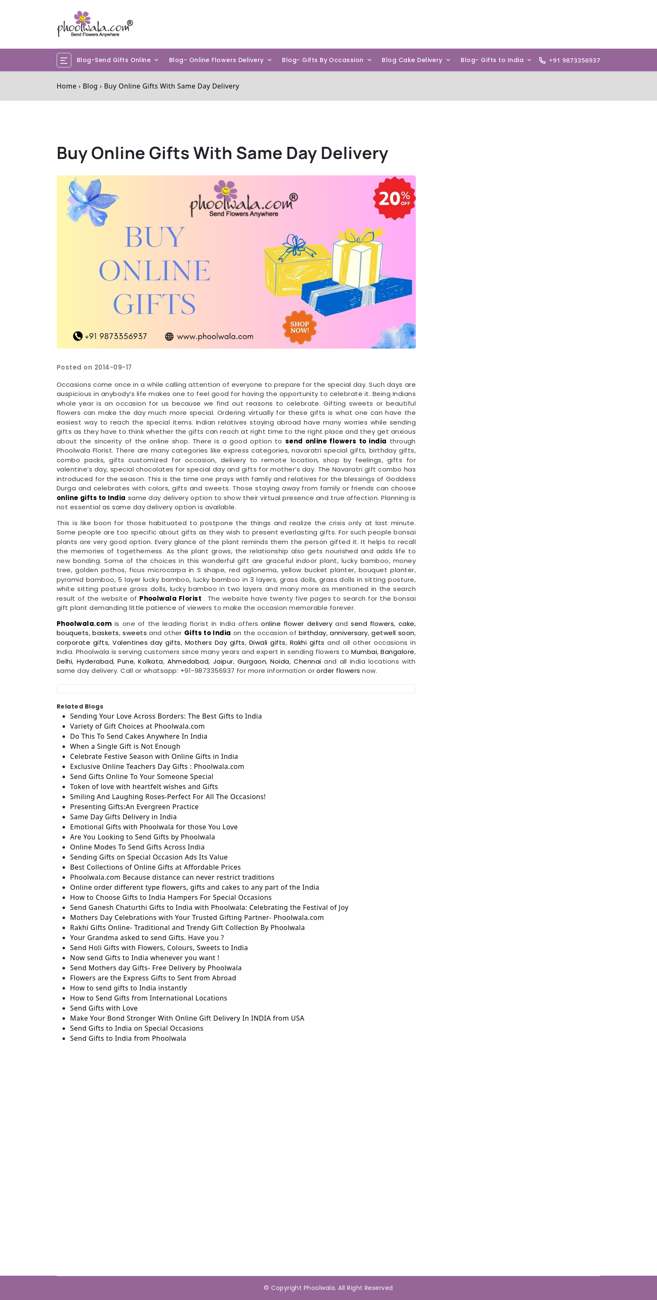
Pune (125, 661)
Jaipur (223, 661)
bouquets (73, 632)
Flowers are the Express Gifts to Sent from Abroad (153, 977)
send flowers (372, 623)
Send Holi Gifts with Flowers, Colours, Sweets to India (159, 947)
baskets (105, 632)
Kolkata (150, 661)
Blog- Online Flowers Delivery (216, 60)
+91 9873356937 (574, 60)
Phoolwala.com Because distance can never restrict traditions (172, 877)
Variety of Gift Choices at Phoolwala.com (137, 726)
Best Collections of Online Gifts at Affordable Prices (155, 867)
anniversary (349, 632)
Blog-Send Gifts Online (114, 60)
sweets (136, 632)
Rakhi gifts (307, 642)
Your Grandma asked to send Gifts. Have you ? (147, 937)
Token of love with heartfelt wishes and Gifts (144, 786)
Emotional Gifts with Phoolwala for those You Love (154, 826)
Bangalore (397, 651)
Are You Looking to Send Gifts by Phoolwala (142, 836)
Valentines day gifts (146, 642)
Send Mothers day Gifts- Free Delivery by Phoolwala (156, 967)
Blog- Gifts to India (492, 60)
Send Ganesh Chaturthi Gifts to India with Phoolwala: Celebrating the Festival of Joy (209, 907)
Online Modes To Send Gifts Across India (137, 847)
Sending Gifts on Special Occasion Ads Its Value (149, 857)
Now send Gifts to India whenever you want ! (144, 957)
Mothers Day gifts (215, 642)
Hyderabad (95, 661)
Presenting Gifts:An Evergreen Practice (134, 806)
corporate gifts (82, 642)
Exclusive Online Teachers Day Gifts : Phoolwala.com (157, 766)
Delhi (64, 661)
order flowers (338, 670)
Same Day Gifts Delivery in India (123, 816)
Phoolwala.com (84, 623)
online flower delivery (296, 623)
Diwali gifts (267, 642)
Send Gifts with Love (104, 1008)
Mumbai (364, 651)
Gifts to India (207, 632)
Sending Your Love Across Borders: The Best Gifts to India (166, 716)
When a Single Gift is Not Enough (125, 746)
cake (407, 623)
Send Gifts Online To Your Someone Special (142, 776)
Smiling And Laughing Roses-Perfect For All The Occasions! (168, 796)
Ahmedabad (188, 661)
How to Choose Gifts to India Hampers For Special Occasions (171, 897)
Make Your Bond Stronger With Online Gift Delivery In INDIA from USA (187, 1018)
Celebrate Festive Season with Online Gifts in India (154, 756)
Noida (279, 661)
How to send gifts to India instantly (128, 988)
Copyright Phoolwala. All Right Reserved (332, 1288)
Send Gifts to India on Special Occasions (136, 1028)
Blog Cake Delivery (412, 60)
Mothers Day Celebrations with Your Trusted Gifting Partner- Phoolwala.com (197, 917)
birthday (312, 632)
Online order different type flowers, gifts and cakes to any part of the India (194, 887)
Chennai (309, 661)
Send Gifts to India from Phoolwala (128, 1038)
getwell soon (392, 632)
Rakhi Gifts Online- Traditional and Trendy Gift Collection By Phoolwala (187, 927)
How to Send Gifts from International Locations (148, 998)
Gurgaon (251, 661)
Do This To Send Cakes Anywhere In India (139, 736)
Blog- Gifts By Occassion (323, 60)
